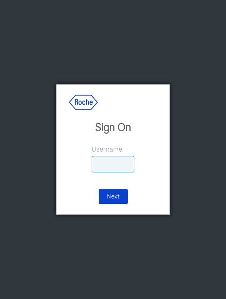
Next (113, 196)
